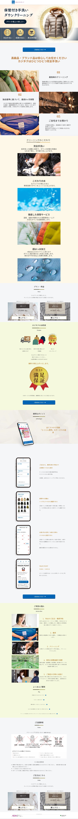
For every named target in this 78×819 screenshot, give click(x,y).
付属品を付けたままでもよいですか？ (38, 695)
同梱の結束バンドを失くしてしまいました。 (38, 705)
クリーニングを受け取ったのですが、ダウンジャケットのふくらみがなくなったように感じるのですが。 (38, 714)
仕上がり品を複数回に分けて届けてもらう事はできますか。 (38, 709)
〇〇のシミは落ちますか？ (38, 700)
